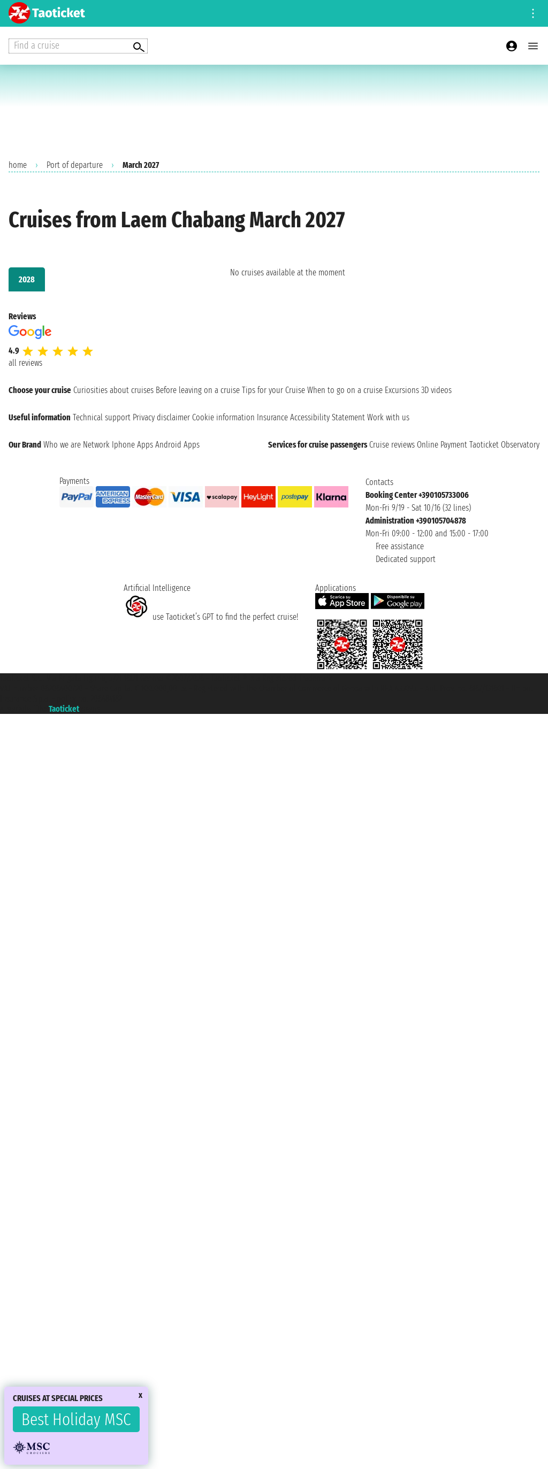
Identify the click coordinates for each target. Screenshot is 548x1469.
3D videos (436, 390)
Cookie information (223, 417)
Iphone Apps (132, 445)
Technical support (102, 417)
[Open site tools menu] (533, 13)
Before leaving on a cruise (198, 390)
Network (96, 445)
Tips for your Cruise (273, 390)
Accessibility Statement (327, 417)
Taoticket (64, 709)
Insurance (272, 417)
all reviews (25, 363)
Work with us (388, 417)
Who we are (62, 445)
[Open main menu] (533, 46)
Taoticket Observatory (504, 445)
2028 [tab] (27, 279)
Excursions (402, 390)
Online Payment (442, 445)
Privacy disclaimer (161, 417)
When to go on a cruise (345, 390)
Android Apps (177, 445)
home (18, 165)
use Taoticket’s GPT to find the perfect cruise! (211, 617)
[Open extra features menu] (78, 46)
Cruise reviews (392, 445)
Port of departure (75, 165)
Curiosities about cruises (113, 390)
